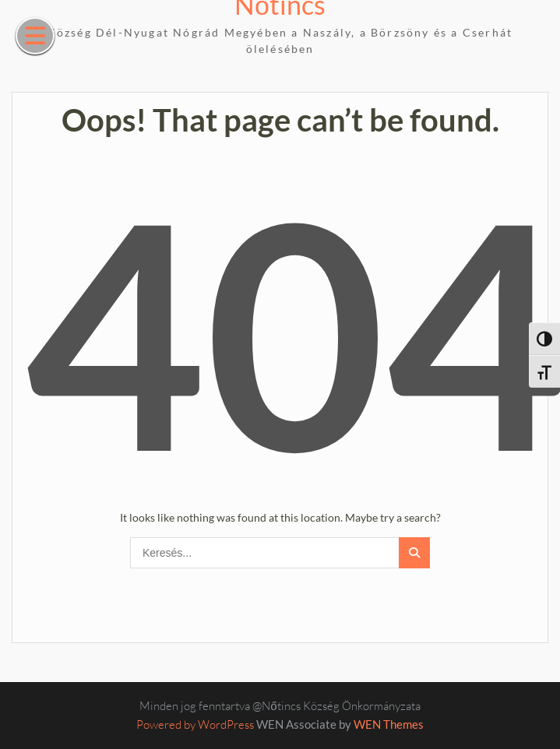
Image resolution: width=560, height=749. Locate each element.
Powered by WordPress (195, 724)
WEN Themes (389, 724)
